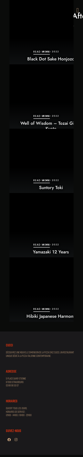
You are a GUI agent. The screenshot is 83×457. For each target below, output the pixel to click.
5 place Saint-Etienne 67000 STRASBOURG (16, 380)
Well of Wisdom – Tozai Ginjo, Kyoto (50, 126)
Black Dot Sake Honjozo (51, 59)
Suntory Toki (51, 187)
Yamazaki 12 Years (51, 252)
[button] (77, 10)
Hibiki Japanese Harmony (51, 316)
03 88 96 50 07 (12, 385)
